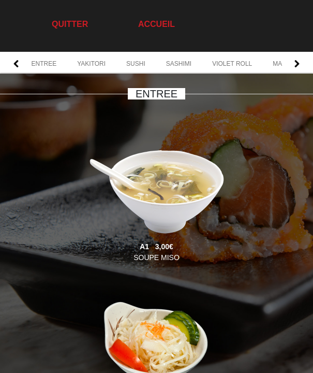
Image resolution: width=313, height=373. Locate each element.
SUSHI (135, 63)
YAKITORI (91, 63)
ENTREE (44, 63)
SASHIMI (178, 63)
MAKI (280, 63)
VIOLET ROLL (232, 63)
